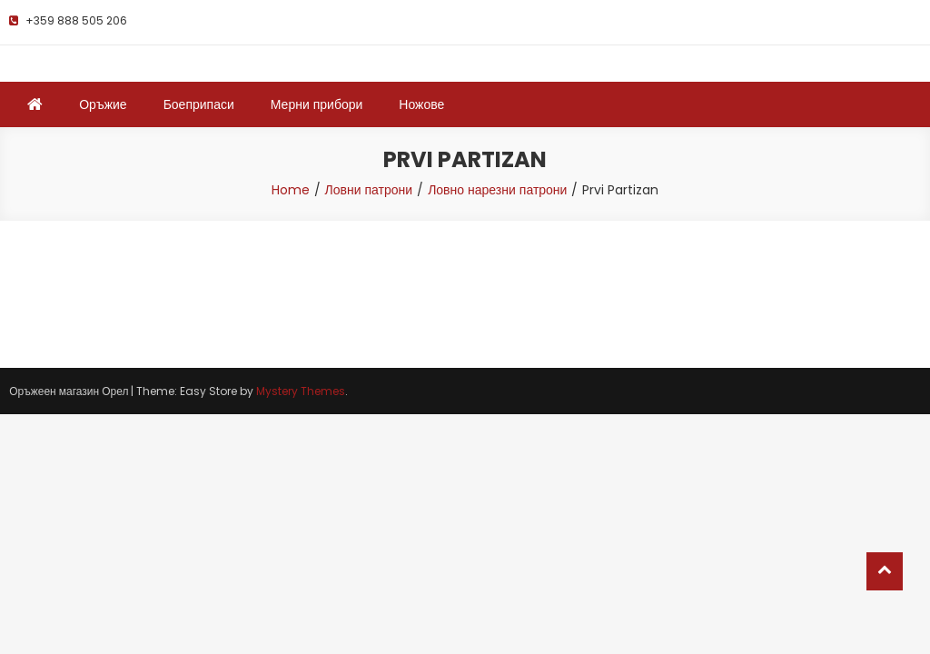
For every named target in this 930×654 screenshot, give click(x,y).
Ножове (421, 104)
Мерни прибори (317, 104)
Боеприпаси (198, 104)
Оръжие (102, 104)
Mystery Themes (300, 391)
